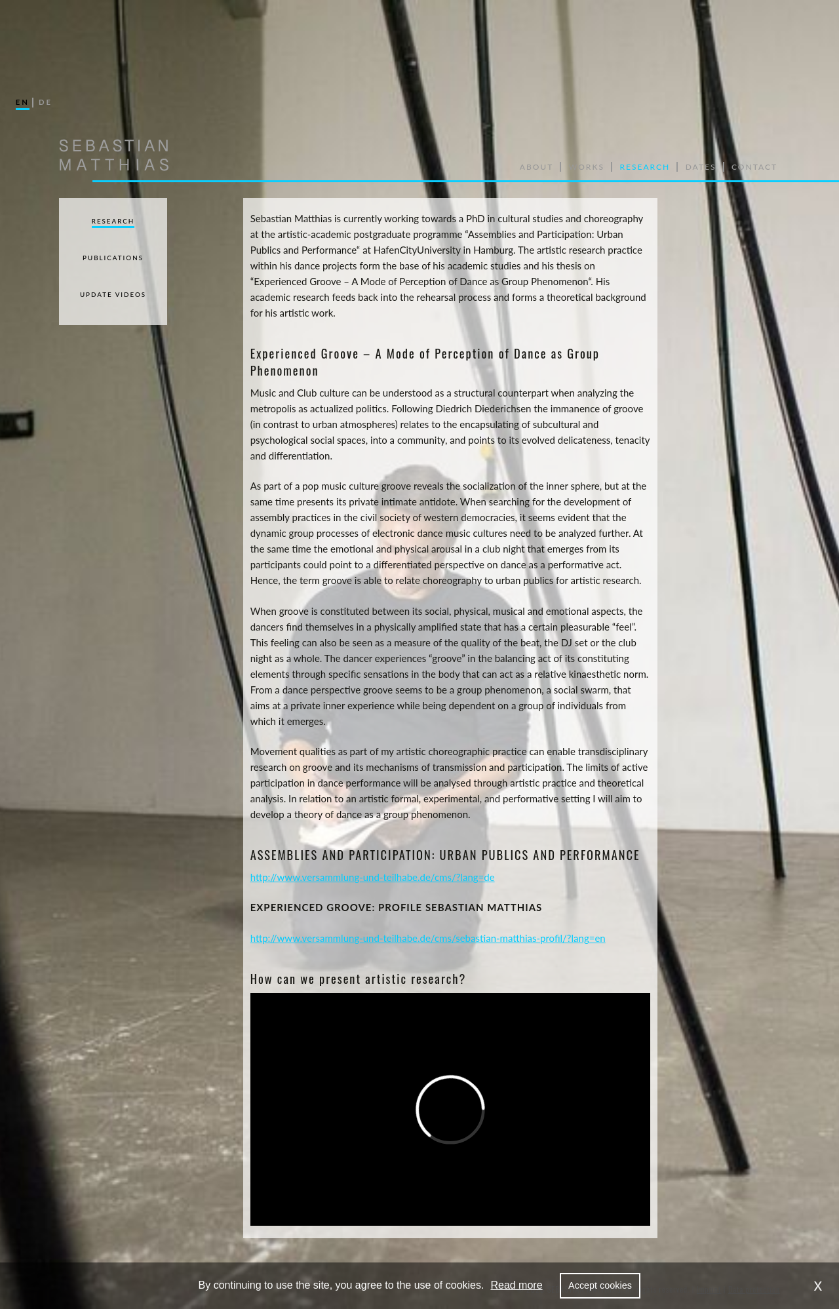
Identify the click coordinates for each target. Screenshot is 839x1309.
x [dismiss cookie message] (818, 1285)
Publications (113, 258)
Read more (516, 1285)
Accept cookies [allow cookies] (600, 1285)
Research (113, 221)
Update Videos (113, 294)
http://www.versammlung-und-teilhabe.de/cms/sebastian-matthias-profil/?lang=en (428, 938)
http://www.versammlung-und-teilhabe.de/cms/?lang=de (372, 877)
